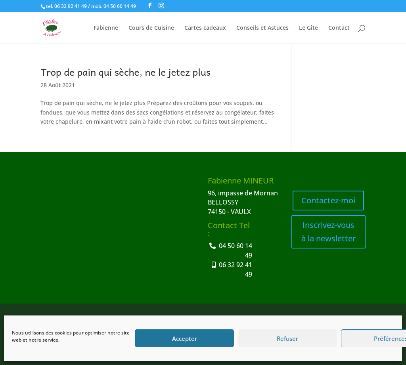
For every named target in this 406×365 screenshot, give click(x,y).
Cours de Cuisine (151, 28)
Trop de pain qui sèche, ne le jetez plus (125, 71)
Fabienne (106, 28)
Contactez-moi (328, 200)
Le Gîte (308, 28)
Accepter (184, 338)
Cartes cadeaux (205, 28)
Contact (339, 28)
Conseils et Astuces (262, 28)
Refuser (287, 338)
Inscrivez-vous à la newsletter (328, 232)
